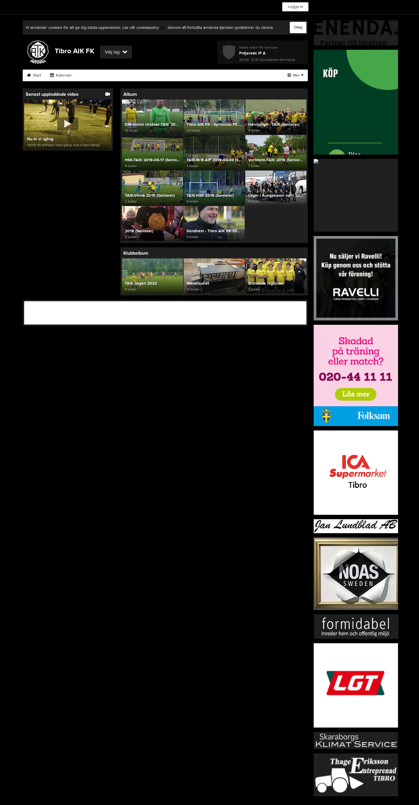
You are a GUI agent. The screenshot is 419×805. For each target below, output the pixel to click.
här (163, 27)
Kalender (61, 75)
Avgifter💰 (93, 75)
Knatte (186, 75)
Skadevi (123, 75)
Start (34, 75)
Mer (295, 75)
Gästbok (247, 75)
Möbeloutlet (155, 75)
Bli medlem (215, 75)
